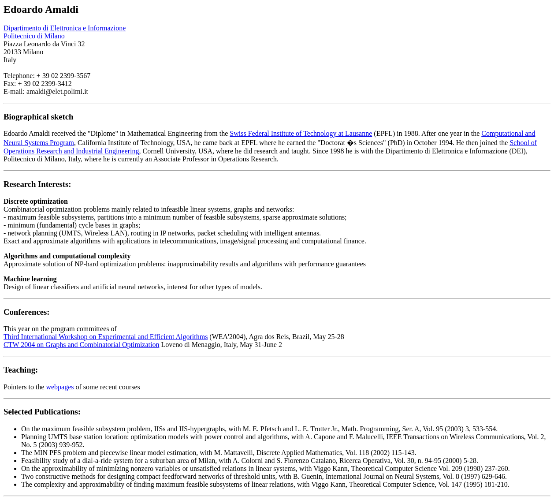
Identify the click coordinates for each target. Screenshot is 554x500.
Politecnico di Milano (34, 36)
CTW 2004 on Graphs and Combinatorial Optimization (81, 344)
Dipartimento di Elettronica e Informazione (65, 28)
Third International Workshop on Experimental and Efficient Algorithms (106, 336)
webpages (60, 387)
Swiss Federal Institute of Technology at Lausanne (301, 133)
